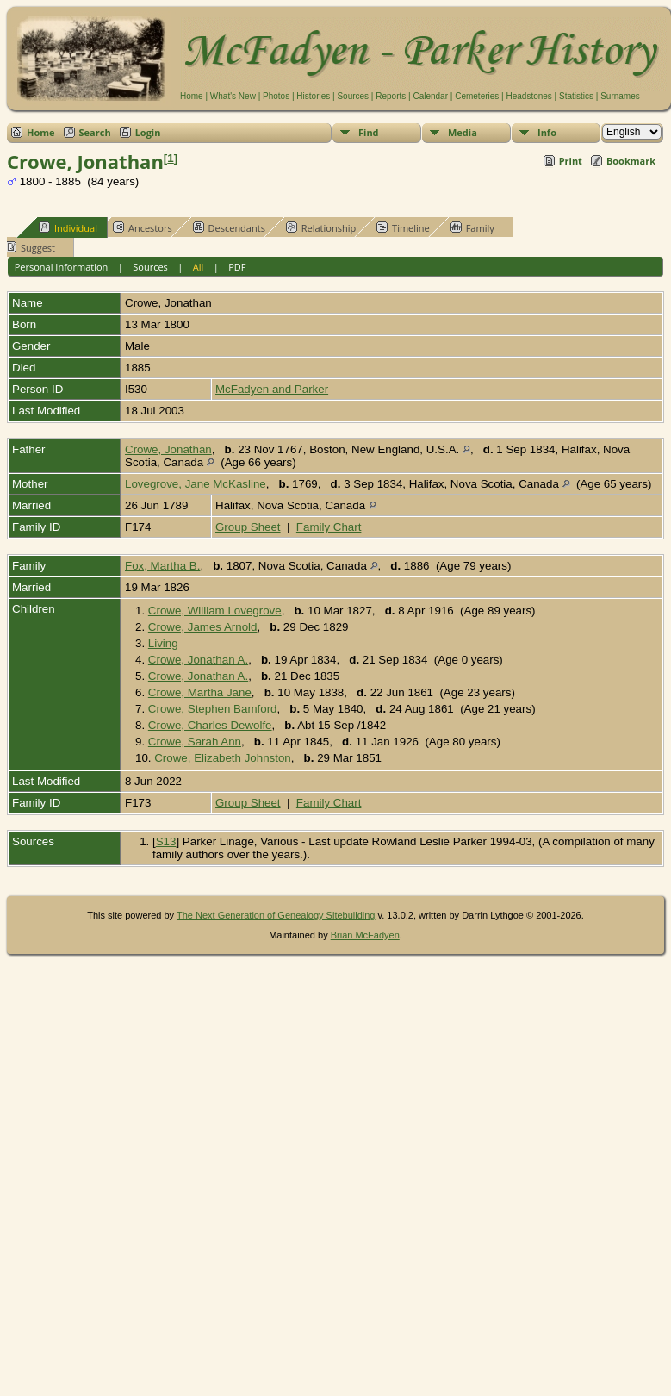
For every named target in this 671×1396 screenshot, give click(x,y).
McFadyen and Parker (271, 389)
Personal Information (62, 266)
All (198, 266)
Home (191, 96)
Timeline (403, 227)
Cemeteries (477, 96)
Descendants (229, 227)
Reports (391, 96)
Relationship (321, 227)
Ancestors (142, 227)
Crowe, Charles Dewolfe (210, 725)
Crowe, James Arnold (203, 626)
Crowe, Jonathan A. (198, 659)
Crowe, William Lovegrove (215, 610)
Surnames (620, 96)
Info (546, 132)
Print (570, 160)
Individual (68, 227)
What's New (233, 96)
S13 (166, 841)
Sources (353, 96)
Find (368, 132)
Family (472, 227)
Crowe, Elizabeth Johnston (222, 757)
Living (163, 643)
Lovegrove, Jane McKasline (195, 483)
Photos (276, 96)
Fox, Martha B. (162, 565)
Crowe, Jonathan (168, 449)
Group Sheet (248, 526)
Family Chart (329, 526)
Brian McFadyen (365, 935)
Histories (313, 96)
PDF (236, 266)
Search (95, 132)
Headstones (528, 96)
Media (462, 132)
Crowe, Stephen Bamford (212, 708)
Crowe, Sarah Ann (194, 741)
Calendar (430, 96)
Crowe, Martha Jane (200, 692)
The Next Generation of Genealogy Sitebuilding (276, 915)
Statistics (576, 96)
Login (148, 132)
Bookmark (630, 160)
